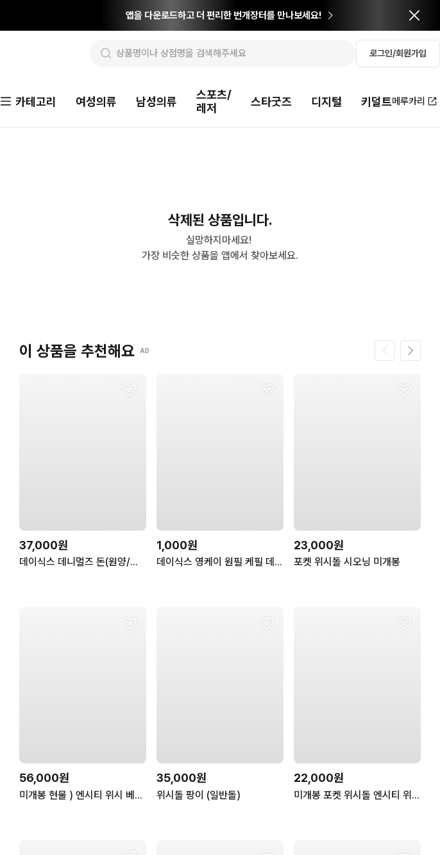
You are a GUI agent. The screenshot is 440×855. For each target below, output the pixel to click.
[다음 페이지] (410, 346)
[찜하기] (129, 386)
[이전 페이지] (385, 346)
